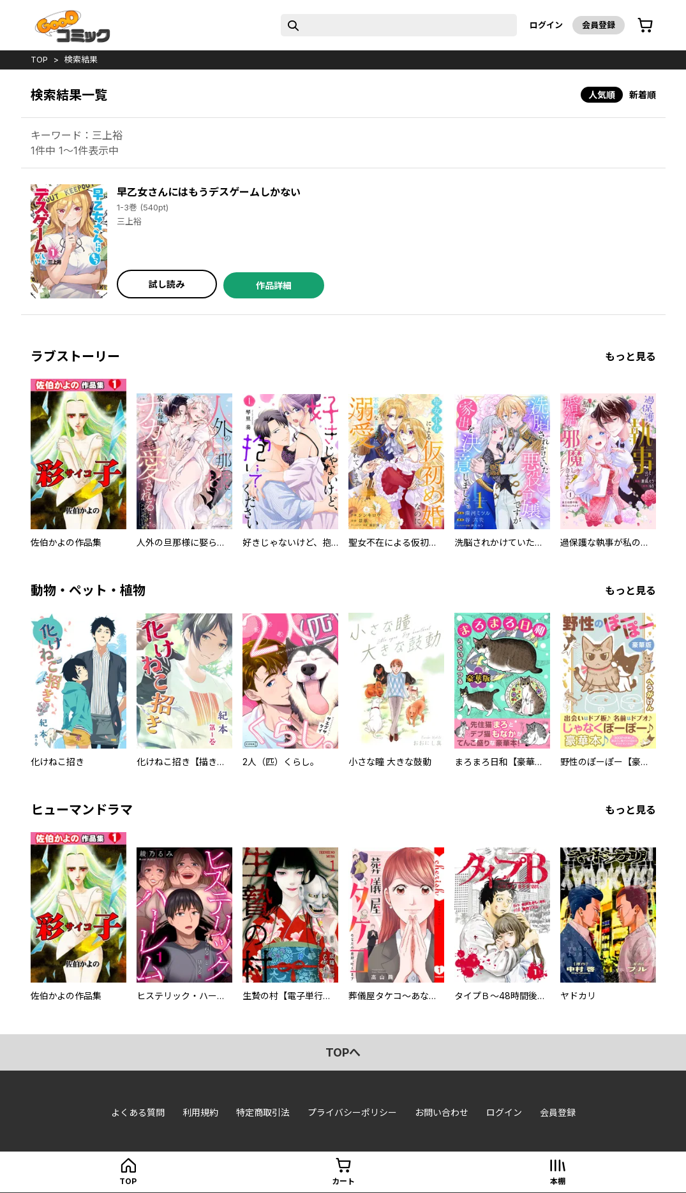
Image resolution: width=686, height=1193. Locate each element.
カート (343, 1181)
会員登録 (598, 25)
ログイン (546, 25)
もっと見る (630, 356)
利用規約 (200, 1112)
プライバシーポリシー (352, 1112)
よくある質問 (138, 1112)
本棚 (557, 1181)
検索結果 (81, 59)
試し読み (166, 284)
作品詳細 (274, 285)
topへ (343, 1052)
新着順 (642, 94)
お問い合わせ (441, 1112)
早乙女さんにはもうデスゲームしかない (209, 192)
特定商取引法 (263, 1112)
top (39, 59)
